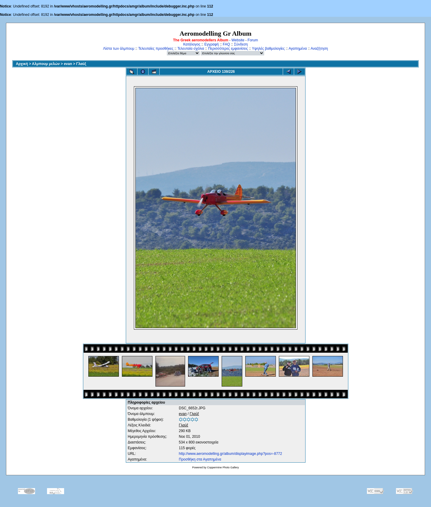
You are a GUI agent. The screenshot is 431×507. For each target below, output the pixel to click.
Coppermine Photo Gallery (223, 467)
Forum (253, 40)
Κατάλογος (191, 44)
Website (238, 40)
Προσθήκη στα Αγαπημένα (200, 459)
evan (68, 64)
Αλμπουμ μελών (46, 64)
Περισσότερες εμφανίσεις (228, 48)
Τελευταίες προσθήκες (155, 48)
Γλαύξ (81, 64)
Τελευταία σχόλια (190, 48)
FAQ (226, 44)
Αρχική (22, 64)
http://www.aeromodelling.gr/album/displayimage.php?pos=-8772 (230, 454)
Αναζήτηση (319, 48)
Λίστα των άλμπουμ (118, 48)
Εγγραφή (211, 44)
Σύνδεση (241, 44)
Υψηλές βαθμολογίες (268, 48)
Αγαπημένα (297, 48)
